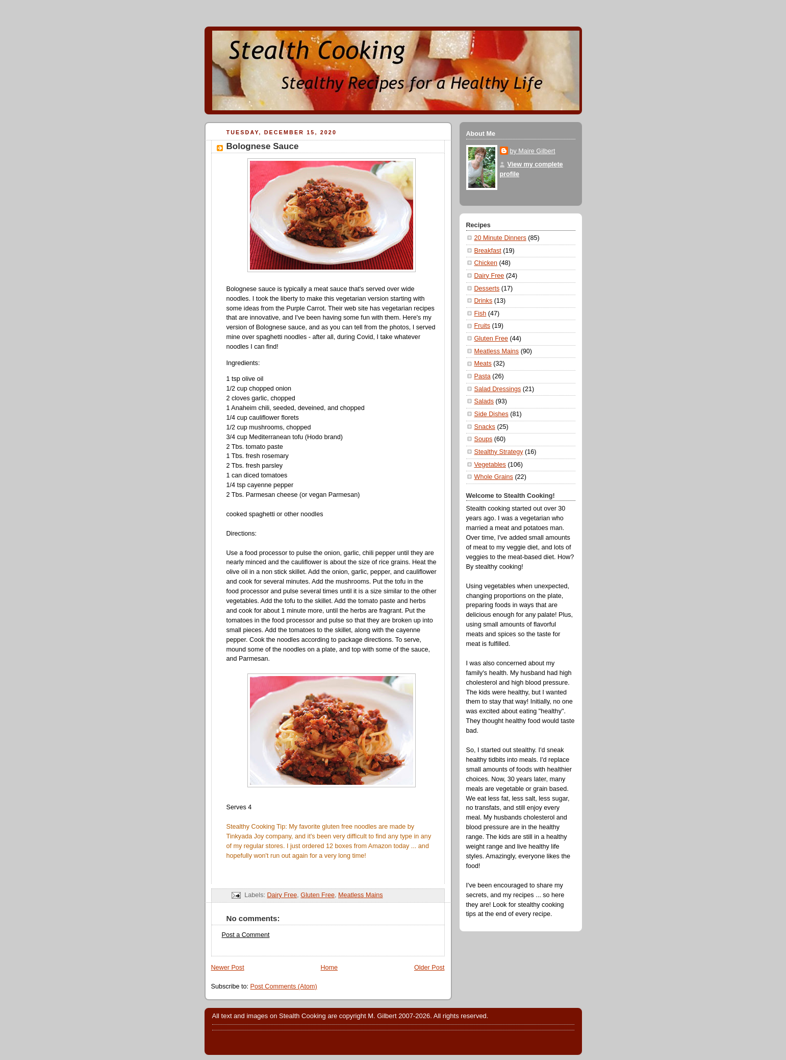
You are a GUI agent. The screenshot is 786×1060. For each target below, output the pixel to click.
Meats (483, 363)
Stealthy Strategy (498, 451)
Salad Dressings (497, 389)
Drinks (483, 300)
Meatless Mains (360, 895)
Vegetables (490, 464)
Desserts (487, 288)
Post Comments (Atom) (283, 986)
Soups (483, 439)
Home (329, 967)
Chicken (486, 263)
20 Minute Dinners (500, 238)
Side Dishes (491, 414)
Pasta (482, 376)
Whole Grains (493, 476)
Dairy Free (282, 895)
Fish (480, 313)
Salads (484, 401)
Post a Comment (246, 934)
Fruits (482, 325)
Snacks (484, 426)
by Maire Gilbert (532, 151)
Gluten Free (317, 895)
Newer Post (227, 967)
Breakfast (487, 250)
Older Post (429, 967)
